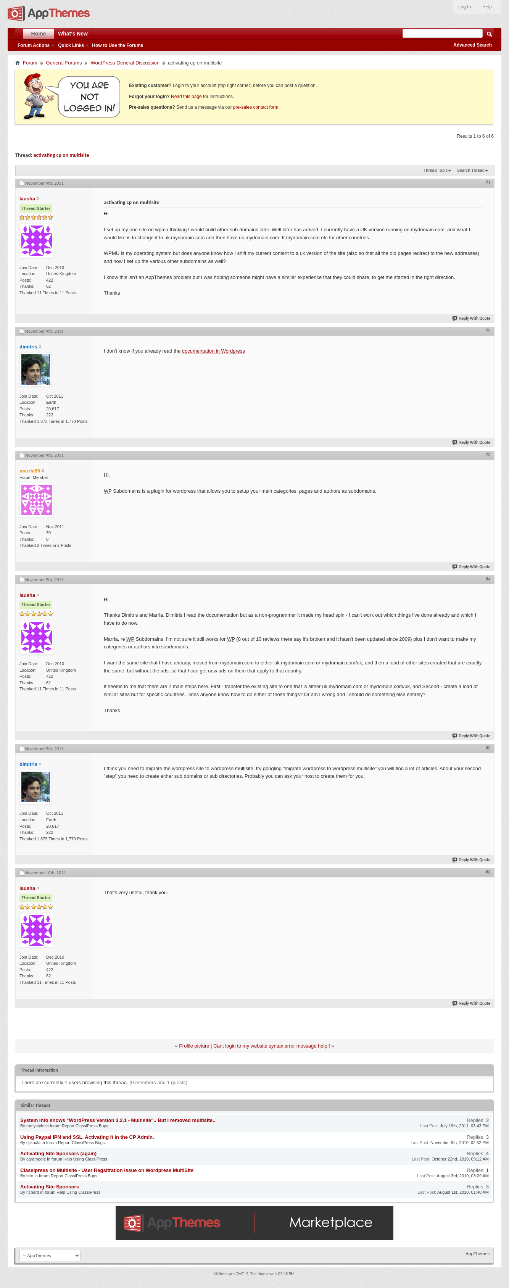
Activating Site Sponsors (49, 1187)
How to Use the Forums (117, 45)
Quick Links (71, 45)
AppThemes (478, 1253)
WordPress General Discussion (124, 63)
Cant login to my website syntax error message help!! (271, 1046)
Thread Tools (436, 170)
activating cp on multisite (61, 155)
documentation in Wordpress (213, 351)
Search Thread (471, 170)
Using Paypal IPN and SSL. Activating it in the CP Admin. (87, 1137)
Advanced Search (472, 45)
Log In (464, 7)
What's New (73, 34)
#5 (488, 748)
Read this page (186, 96)
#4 (488, 579)
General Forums (64, 63)
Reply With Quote (471, 318)
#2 (488, 330)
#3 (488, 454)
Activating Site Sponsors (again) (58, 1153)
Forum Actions (34, 45)
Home (38, 34)
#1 (488, 182)
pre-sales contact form (256, 107)
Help (487, 7)
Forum (30, 63)
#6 (488, 872)
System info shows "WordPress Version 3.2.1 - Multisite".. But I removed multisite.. (117, 1120)
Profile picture (194, 1046)
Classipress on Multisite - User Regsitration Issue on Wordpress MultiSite (106, 1170)
